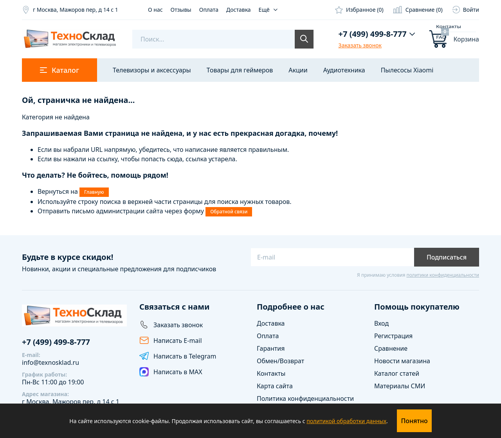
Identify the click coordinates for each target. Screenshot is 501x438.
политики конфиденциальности (442, 275)
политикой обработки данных (346, 421)
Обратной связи (228, 211)
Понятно (414, 420)
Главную (94, 192)
